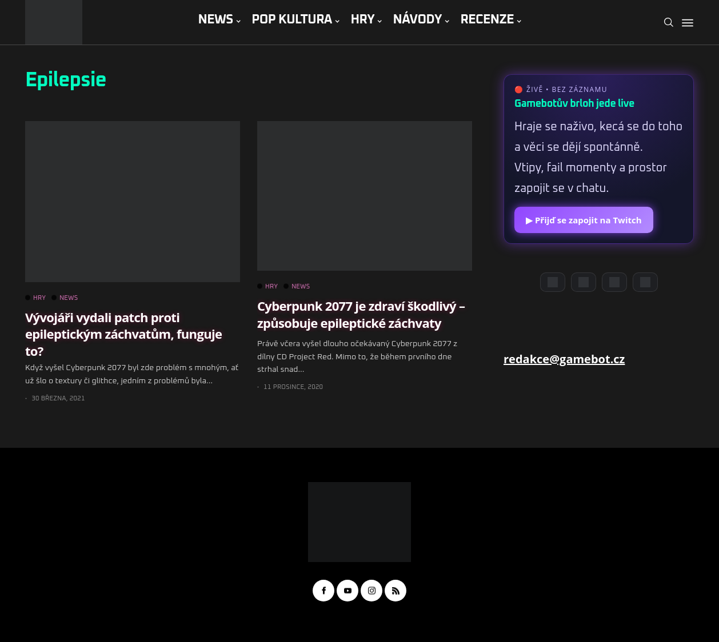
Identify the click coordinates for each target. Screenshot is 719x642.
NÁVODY (417, 20)
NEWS (215, 20)
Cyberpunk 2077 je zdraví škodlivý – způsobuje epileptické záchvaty (361, 314)
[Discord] (552, 282)
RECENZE (487, 20)
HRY (362, 20)
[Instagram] (614, 282)
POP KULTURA (291, 20)
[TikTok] (645, 282)
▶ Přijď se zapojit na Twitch (584, 220)
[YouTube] (583, 282)
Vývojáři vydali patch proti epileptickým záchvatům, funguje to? (123, 333)
